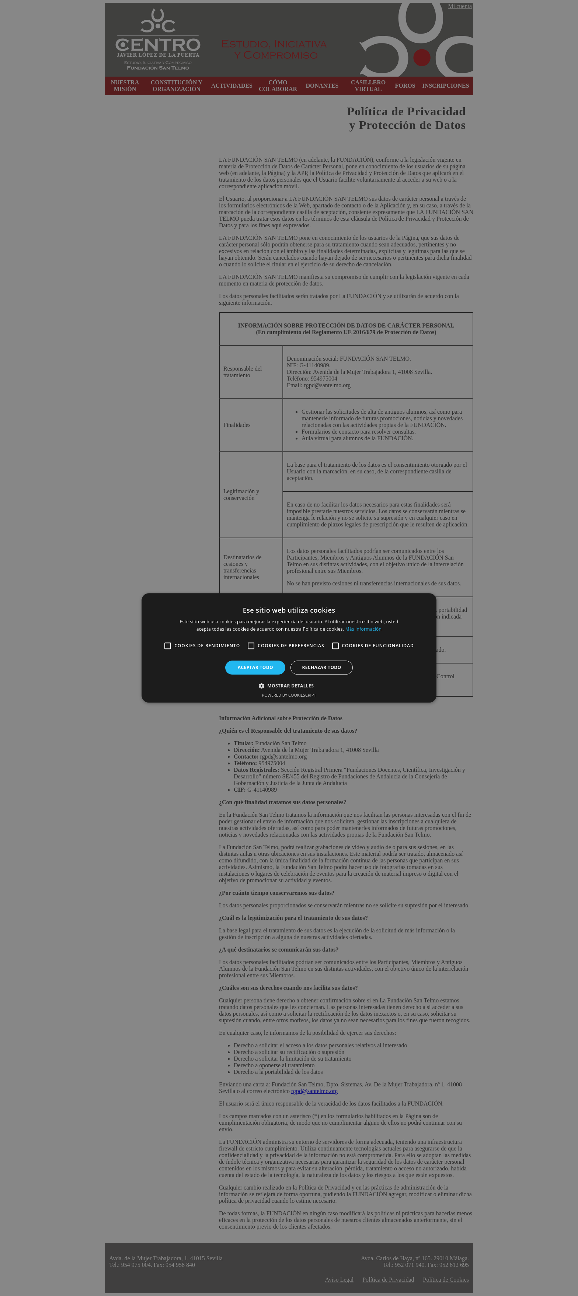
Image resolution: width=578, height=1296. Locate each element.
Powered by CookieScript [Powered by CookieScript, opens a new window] (289, 695)
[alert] (289, 648)
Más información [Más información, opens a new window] (363, 629)
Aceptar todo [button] (255, 667)
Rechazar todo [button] (321, 667)
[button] (289, 686)
